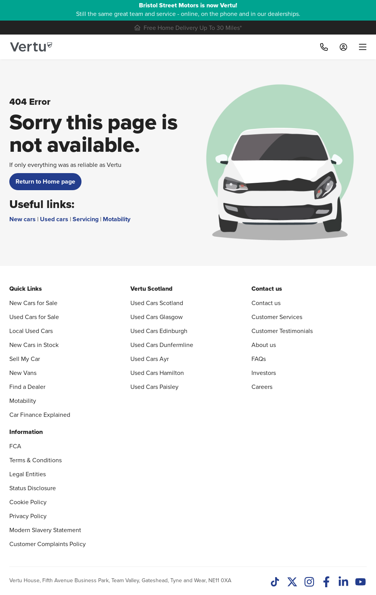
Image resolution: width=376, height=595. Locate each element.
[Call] (324, 47)
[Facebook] (326, 582)
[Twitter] (292, 582)
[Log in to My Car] (343, 47)
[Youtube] (360, 582)
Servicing (86, 219)
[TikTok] (275, 582)
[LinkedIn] (343, 582)
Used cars (54, 219)
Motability (116, 219)
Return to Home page (45, 181)
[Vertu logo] (31, 47)
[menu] (360, 47)
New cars (22, 219)
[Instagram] (309, 582)
